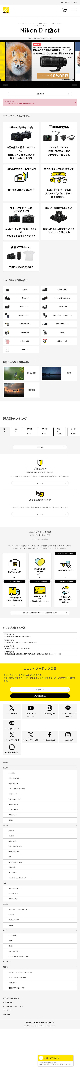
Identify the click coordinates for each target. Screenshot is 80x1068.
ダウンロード (13, 914)
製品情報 (5, 794)
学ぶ (4, 926)
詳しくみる (40, 484)
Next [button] (73, 85)
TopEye (11, 974)
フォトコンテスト (14, 1004)
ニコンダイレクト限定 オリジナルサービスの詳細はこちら (40, 614)
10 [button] (63, 85)
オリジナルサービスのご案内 (17, 1034)
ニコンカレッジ (13, 938)
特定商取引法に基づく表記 (16, 1046)
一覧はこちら (40, 95)
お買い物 (5, 1022)
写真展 (11, 992)
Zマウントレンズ (30, 432)
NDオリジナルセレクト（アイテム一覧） (21, 1028)
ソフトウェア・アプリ (15, 830)
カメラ (16, 431)
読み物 (11, 998)
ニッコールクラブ (14, 968)
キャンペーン (7, 1016)
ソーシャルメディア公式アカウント (19, 956)
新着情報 (5, 788)
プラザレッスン (13, 944)
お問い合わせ (13, 878)
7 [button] (47, 85)
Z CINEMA (12, 800)
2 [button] (21, 85)
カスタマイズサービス (15, 902)
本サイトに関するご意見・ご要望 (13, 1064)
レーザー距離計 (73, 432)
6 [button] (42, 85)
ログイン (40, 703)
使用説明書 (12, 908)
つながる (5, 950)
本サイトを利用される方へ (11, 1056)
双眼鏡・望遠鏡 (59, 432)
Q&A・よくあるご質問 (15, 884)
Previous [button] (7, 85)
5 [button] (37, 85)
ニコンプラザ (13, 986)
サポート (5, 860)
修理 (10, 896)
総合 (4, 431)
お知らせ (11, 866)
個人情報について (8, 1060)
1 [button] (16, 85)
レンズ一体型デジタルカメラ (17, 818)
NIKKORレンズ (13, 824)
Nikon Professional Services (17, 920)
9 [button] (58, 85)
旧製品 (11, 854)
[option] (40, 38)
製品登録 (11, 872)
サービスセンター (14, 890)
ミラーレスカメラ (14, 806)
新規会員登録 (40, 709)
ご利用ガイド (13, 1040)
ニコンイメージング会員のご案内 (18, 1010)
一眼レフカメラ (13, 812)
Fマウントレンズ (44, 432)
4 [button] (32, 85)
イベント (11, 962)
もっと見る (40, 448)
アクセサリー (12, 848)
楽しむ (5, 980)
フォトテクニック (14, 932)
